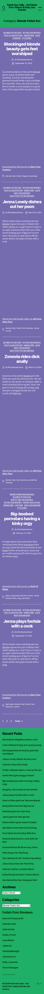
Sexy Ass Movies (22, 193)
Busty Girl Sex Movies (22, 500)
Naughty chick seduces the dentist (19, 789)
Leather (19, 505)
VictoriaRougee (10, 967)
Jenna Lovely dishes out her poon (22, 204)
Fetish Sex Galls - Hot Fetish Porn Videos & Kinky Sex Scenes (22, 7)
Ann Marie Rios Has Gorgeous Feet (19, 880)
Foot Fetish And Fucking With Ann (19, 833)
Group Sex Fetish (31, 503)
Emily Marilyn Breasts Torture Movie (20, 874)
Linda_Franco (9, 935)
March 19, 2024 (35, 367)
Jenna (16, 707)
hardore (29, 328)
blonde (36, 72)
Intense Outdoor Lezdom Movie (18, 869)
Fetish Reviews (13, 974)
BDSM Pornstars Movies (22, 494)
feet (16, 89)
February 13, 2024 (23, 533)
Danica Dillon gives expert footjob (19, 822)
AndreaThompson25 (12, 918)
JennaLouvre (9, 956)
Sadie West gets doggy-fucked (18, 775)
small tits (33, 480)
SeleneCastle (9, 924)
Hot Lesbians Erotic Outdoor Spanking (21, 858)
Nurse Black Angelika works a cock (19, 739)
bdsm (8, 595)
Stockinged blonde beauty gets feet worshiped (22, 48)
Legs (37, 35)
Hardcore (29, 35)
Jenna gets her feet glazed (15, 817)
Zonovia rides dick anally (22, 359)
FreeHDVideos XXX (8, 974)
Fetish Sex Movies (32, 33)
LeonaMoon (8, 940)
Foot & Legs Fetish (13, 35)
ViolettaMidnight (10, 951)
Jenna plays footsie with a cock (22, 624)
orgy (15, 556)
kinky (5, 550)
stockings (33, 176)
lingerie (25, 176)
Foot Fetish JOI (4, 974)
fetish (18, 176)
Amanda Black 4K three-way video (19, 847)
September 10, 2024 (23, 63)
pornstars (29, 544)
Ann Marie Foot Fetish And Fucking (19, 828)
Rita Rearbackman (24, 59)
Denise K (23, 595)
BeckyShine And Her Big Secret (18, 806)
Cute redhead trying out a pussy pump (21, 745)
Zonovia (9, 482)
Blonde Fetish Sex (12, 33)
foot (23, 328)
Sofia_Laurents (10, 962)
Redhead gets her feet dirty (16, 811)
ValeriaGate (8, 929)
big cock (35, 387)
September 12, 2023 (23, 636)
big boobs (15, 595)
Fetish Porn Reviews (17, 912)
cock (22, 227)
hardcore (24, 480)
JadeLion (7, 945)
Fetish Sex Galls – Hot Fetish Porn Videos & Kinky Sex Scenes (16, 986)
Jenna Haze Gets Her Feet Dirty (18, 863)
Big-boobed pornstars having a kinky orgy (22, 518)
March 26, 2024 (35, 212)
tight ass (17, 393)
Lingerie (17, 38)
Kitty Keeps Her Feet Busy (15, 853)
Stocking (26, 38)
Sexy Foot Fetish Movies (22, 196)
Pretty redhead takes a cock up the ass (22, 770)
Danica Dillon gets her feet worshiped (21, 800)
